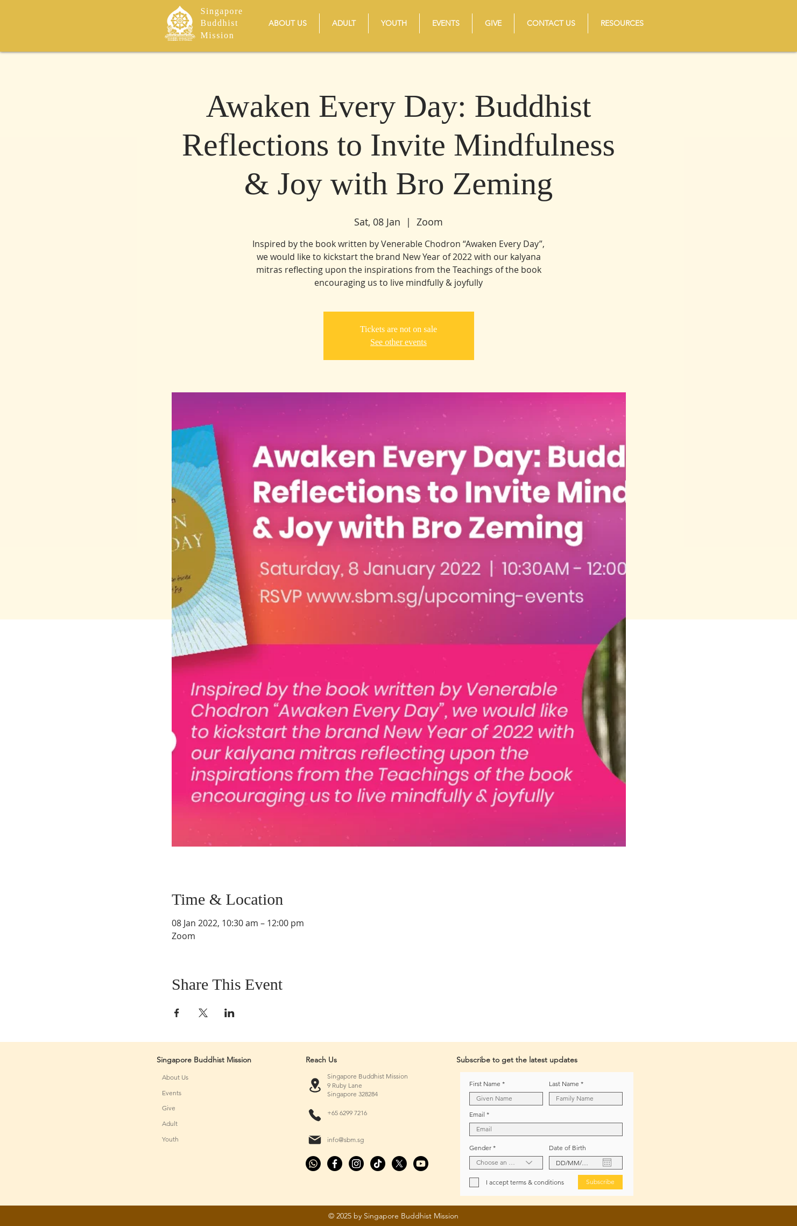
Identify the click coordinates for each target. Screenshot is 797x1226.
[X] (399, 1163)
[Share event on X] (203, 1013)
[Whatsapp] (313, 1163)
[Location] (315, 1085)
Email (477, 1114)
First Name (484, 1084)
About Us (175, 1077)
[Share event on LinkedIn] (229, 1013)
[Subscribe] (600, 1182)
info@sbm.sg (345, 1140)
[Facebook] (334, 1163)
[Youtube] (420, 1163)
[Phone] (315, 1115)
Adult (170, 1123)
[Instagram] (356, 1163)
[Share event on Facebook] (177, 1013)
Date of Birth (567, 1148)
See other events (398, 342)
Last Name (564, 1084)
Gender (480, 1148)
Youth (170, 1139)
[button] (287, 23)
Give (168, 1108)
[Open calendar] (607, 1162)
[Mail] (315, 1140)
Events (171, 1093)
